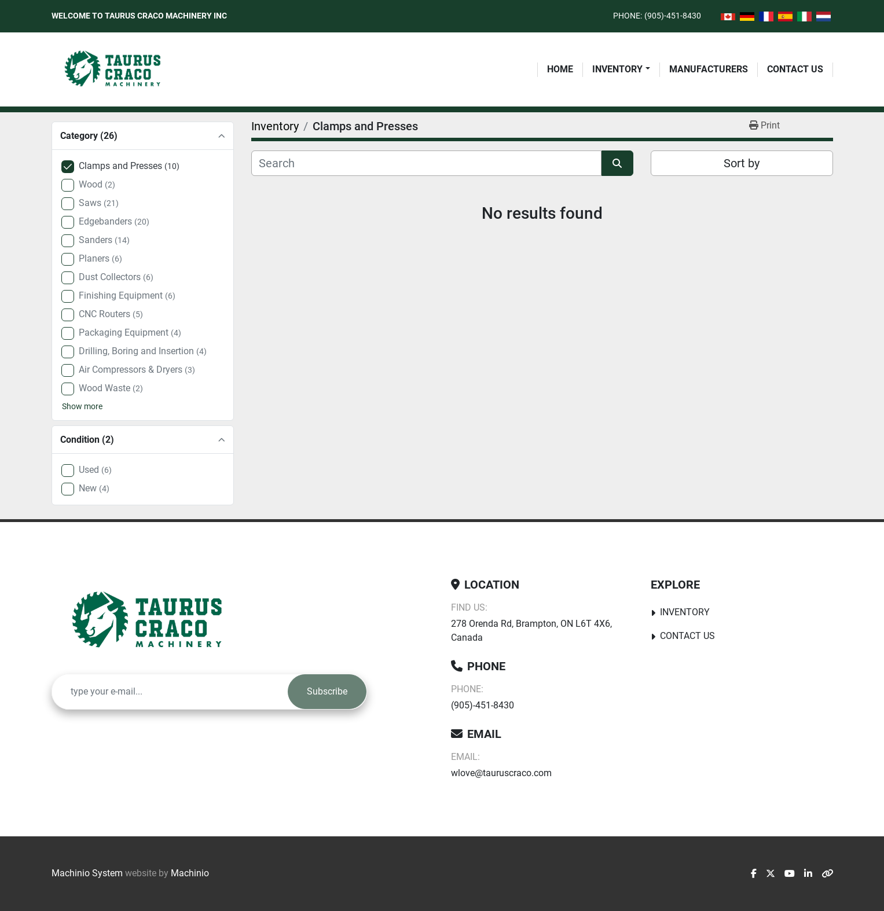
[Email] (170, 691)
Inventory (617, 69)
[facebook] (754, 874)
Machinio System (87, 873)
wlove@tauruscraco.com (501, 772)
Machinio (190, 873)
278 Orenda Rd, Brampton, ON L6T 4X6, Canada (531, 630)
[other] (827, 874)
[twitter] (770, 874)
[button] (621, 69)
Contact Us (795, 69)
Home (560, 69)
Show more (82, 406)
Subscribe (327, 691)
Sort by (742, 163)
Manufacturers (708, 69)
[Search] (426, 163)
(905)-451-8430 (672, 15)
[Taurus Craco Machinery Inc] (155, 621)
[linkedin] (808, 874)
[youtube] (789, 874)
